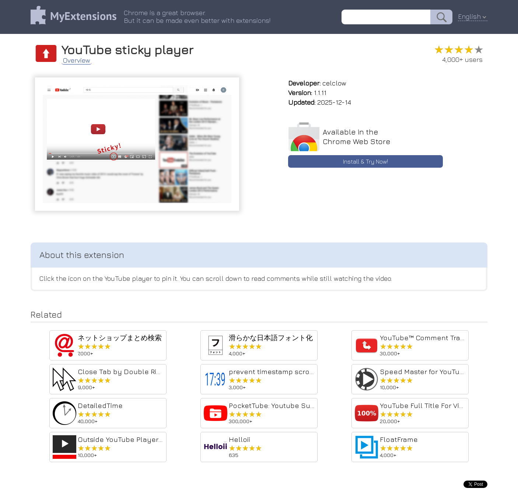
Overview (76, 60)
